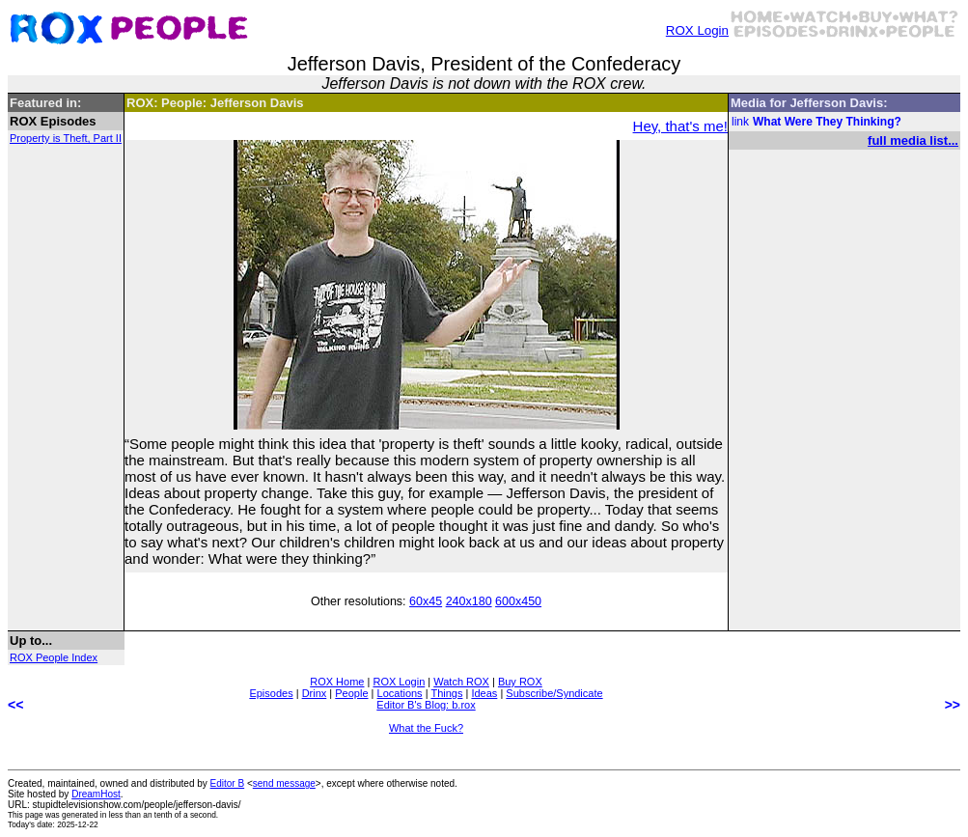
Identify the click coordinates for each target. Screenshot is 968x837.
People (351, 693)
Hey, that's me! (680, 126)
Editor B (227, 783)
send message (284, 783)
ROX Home (337, 681)
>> (952, 704)
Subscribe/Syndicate (554, 693)
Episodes (270, 693)
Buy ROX (520, 681)
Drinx (314, 693)
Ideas (484, 693)
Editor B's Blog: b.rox (425, 705)
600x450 (518, 601)
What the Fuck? (426, 728)
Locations (400, 693)
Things (446, 693)
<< (15, 704)
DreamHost (96, 794)
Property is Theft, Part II (66, 138)
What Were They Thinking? (827, 121)
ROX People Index (53, 657)
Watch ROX (461, 681)
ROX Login (697, 30)
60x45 (425, 601)
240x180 (469, 601)
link (740, 121)
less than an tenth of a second (162, 815)
